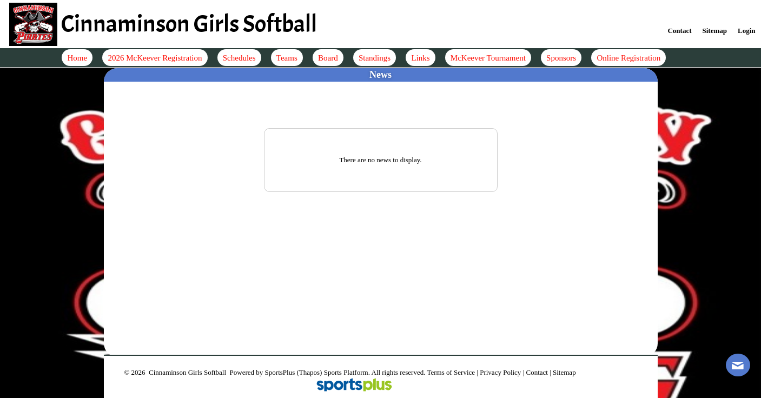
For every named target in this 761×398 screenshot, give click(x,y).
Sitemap (564, 372)
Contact (536, 372)
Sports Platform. (347, 372)
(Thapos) (309, 372)
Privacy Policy (500, 372)
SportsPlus (280, 372)
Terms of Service (451, 372)
